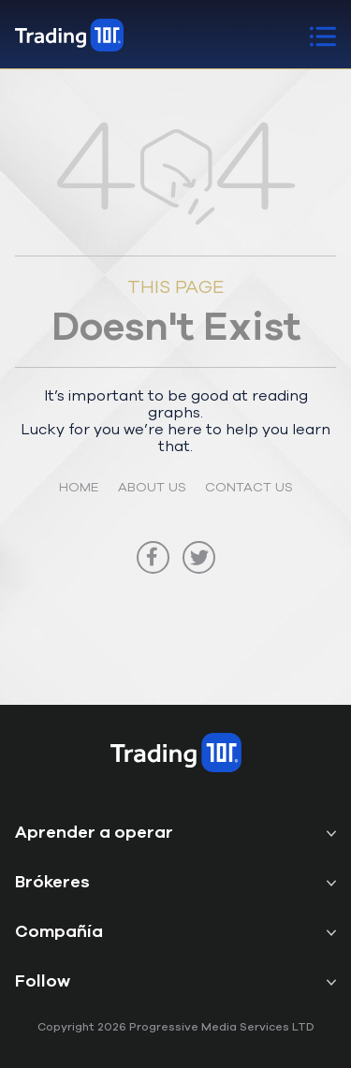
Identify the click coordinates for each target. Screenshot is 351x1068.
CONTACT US (249, 486)
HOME (79, 486)
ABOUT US (152, 486)
